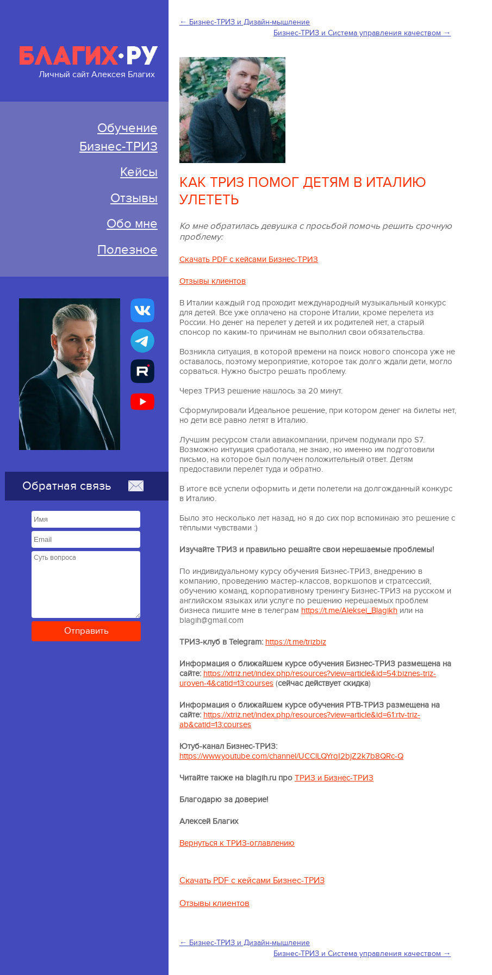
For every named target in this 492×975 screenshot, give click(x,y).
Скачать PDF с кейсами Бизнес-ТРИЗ (248, 259)
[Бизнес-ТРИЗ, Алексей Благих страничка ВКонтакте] (142, 310)
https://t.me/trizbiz (295, 642)
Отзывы (134, 198)
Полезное (127, 250)
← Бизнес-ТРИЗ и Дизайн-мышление (244, 22)
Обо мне (132, 224)
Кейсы (139, 172)
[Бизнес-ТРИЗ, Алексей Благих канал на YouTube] (142, 402)
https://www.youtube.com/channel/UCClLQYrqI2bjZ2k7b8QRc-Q (291, 756)
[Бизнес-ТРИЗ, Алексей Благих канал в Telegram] (142, 341)
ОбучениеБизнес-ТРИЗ (118, 137)
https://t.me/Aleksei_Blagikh (349, 610)
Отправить (86, 631)
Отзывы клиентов (212, 281)
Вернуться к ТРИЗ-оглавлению (237, 843)
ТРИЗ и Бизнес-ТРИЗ (334, 778)
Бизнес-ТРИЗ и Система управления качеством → (362, 33)
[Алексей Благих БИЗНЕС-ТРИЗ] (142, 371)
